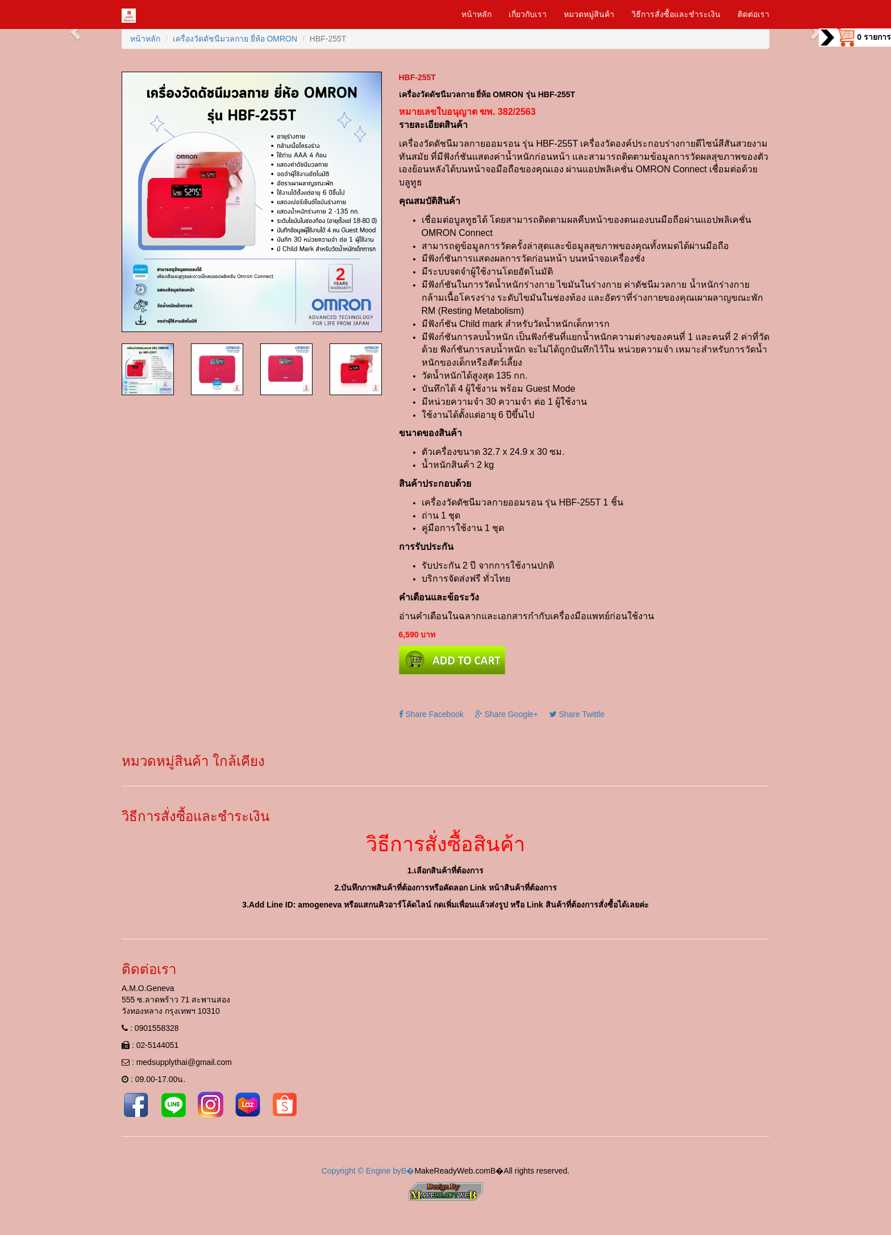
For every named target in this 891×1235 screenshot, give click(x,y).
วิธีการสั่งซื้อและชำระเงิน (676, 14)
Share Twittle (577, 714)
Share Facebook (431, 714)
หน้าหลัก (476, 14)
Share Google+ (506, 714)
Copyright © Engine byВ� (368, 1170)
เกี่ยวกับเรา (528, 14)
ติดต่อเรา (753, 14)
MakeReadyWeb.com (452, 1170)
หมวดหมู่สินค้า (589, 14)
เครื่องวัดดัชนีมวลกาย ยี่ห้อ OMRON (235, 38)
